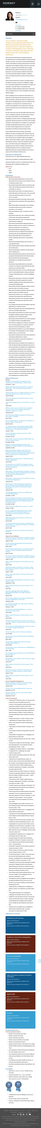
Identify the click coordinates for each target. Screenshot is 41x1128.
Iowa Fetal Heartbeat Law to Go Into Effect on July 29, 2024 (20, 403)
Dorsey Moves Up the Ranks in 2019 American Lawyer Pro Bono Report (20, 659)
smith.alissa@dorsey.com (21, 19)
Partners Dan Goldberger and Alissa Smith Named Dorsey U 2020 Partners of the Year (19, 598)
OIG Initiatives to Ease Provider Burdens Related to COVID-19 (19, 531)
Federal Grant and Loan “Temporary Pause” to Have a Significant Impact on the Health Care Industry (20, 393)
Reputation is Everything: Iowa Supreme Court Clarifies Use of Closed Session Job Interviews (18, 382)
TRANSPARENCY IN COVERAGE (24, 1112)
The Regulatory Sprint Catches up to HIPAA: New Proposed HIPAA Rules (19, 493)
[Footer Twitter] (26, 1114)
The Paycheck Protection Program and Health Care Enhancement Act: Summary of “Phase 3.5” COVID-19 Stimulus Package (20, 525)
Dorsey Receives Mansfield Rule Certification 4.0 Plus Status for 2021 (20, 580)
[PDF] (40, 961)
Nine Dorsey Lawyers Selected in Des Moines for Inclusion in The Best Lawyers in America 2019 (19, 670)
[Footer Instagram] (20, 1114)
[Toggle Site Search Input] (38, 4)
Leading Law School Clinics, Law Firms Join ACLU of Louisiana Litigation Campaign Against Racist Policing (20, 621)
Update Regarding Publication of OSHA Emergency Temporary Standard (19, 459)
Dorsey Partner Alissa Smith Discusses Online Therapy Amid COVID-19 (18, 642)
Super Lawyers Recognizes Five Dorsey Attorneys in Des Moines (20, 574)
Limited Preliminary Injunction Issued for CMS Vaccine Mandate (18, 434)
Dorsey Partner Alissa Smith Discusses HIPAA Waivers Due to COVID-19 (20, 653)
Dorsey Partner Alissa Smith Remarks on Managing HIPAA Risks (20, 636)
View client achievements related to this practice (18, 923)
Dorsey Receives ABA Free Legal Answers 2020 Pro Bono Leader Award (20, 604)
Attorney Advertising (14, 1110)
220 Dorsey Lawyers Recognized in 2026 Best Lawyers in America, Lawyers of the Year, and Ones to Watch (20, 538)
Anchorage (18, 30)
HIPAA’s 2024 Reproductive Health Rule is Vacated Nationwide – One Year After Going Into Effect (19, 387)
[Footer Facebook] (18, 1114)
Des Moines (18, 25)
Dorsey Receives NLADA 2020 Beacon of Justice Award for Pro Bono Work (19, 610)
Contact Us (23, 1110)
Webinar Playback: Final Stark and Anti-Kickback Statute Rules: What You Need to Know (19, 683)
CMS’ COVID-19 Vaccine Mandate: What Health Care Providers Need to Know (20, 439)
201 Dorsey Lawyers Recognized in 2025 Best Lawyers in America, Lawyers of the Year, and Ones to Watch (20, 556)
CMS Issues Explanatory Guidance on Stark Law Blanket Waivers (19, 518)
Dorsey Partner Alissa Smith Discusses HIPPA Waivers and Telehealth (20, 648)
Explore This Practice (13, 920)
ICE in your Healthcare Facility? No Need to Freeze (19, 398)
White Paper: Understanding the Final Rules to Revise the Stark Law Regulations (20, 479)
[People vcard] (16, 22)
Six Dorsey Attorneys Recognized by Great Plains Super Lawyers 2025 (19, 544)
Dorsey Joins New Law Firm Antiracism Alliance (19, 632)
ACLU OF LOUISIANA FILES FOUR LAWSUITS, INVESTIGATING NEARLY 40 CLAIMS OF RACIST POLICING (18, 592)
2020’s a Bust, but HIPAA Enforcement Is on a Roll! (19, 506)
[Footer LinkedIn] (23, 1114)
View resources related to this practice (18, 926)
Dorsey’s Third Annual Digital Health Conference (19, 688)
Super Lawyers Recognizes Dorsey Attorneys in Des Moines (20, 562)
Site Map (29, 1110)
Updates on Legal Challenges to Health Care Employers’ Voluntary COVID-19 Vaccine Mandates (19, 445)
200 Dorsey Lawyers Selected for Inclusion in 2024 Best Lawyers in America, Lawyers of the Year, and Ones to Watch (20, 569)
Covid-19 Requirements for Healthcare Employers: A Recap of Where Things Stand (20, 421)
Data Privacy (14, 1112)
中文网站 (6, 1110)
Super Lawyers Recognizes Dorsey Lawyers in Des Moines (19, 586)
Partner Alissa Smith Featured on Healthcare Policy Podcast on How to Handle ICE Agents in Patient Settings (20, 550)
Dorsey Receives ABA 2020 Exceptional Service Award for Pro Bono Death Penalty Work (20, 627)
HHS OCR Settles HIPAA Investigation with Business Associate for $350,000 (20, 415)
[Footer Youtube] (29, 1114)
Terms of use (34, 1110)
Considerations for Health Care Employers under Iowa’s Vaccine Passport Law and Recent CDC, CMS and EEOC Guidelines (20, 466)
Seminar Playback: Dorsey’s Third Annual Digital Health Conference (19, 693)
